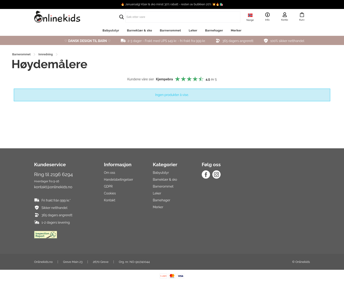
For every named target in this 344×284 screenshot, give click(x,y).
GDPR (108, 186)
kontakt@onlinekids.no (53, 187)
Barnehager (214, 30)
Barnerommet (170, 30)
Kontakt (109, 200)
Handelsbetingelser (118, 179)
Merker (236, 30)
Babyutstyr (110, 30)
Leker (193, 30)
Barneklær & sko (139, 30)
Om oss (109, 172)
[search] (172, 17)
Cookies (110, 193)
